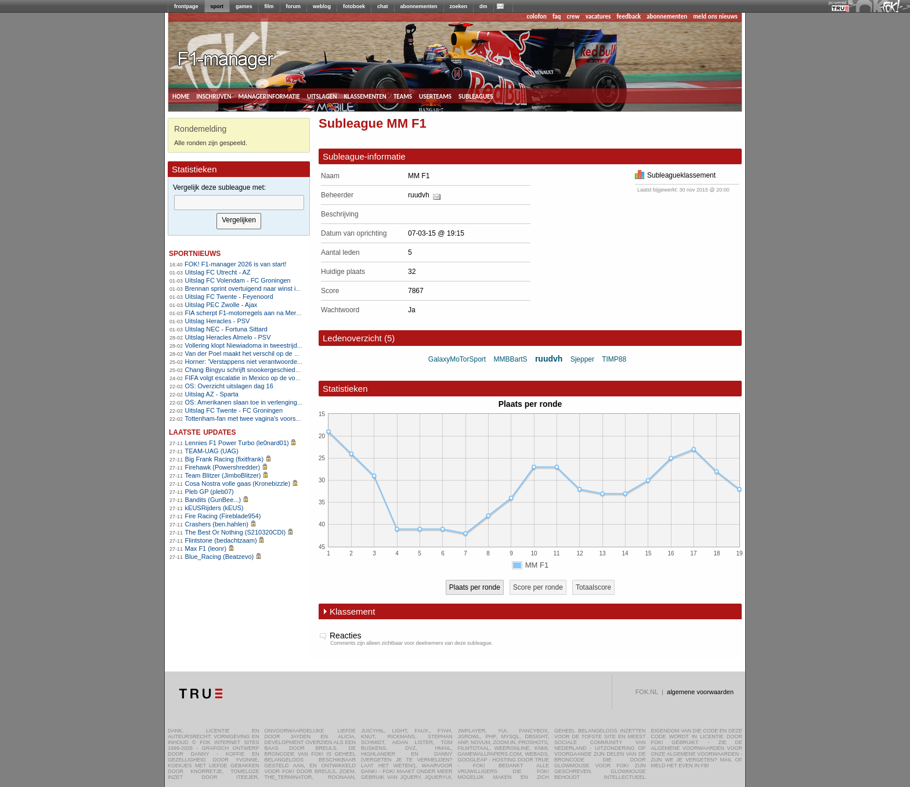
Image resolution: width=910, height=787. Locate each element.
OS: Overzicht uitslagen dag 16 (229, 385)
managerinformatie (269, 96)
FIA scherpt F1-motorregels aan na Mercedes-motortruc (263, 312)
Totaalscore (593, 587)
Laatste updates (202, 431)
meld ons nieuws (715, 16)
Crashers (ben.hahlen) (216, 524)
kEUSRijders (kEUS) (214, 507)
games (244, 6)
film (269, 6)
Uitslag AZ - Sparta (212, 394)
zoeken (459, 6)
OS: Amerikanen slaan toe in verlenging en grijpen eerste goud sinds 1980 (290, 402)
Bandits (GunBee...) (213, 499)
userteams (435, 96)
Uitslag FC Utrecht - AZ (218, 272)
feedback (629, 16)
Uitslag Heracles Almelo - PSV (228, 337)
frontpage (186, 6)
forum (293, 6)
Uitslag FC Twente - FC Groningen (234, 410)
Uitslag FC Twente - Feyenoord (229, 296)
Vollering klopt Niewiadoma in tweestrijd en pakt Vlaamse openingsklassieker (294, 345)
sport (217, 6)
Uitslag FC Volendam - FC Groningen (238, 280)
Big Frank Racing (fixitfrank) (224, 459)
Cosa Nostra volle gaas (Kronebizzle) (238, 483)
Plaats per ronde (474, 587)
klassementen (365, 96)
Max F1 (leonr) (206, 548)
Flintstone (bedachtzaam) (221, 540)
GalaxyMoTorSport (457, 359)
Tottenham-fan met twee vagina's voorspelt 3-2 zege (259, 418)
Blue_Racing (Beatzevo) (219, 556)
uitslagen (322, 96)
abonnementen (419, 6)
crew (573, 16)
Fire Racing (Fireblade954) (223, 515)
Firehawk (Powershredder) (223, 467)
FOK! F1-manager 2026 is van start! (235, 264)
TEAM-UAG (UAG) (212, 450)
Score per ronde (538, 587)
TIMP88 (614, 359)
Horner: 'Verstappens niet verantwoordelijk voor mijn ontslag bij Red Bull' (287, 361)
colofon (537, 16)
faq (556, 16)
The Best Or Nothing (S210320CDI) (235, 532)
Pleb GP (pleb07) (209, 491)
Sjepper (582, 359)
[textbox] (239, 202)
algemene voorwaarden (700, 691)
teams (402, 96)
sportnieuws (195, 252)
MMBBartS (511, 359)
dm (483, 6)
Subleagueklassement (675, 175)
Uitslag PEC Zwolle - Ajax (221, 304)
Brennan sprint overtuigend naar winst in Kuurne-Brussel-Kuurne (276, 288)
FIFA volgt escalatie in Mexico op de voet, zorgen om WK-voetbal (277, 377)
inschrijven (213, 96)
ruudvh (418, 195)
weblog (322, 6)
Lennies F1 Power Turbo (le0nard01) (237, 442)
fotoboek (354, 6)
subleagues (475, 96)
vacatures (598, 16)
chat (382, 6)
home (180, 96)
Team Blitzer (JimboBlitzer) (223, 475)
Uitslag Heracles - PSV (217, 320)
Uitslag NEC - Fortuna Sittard (226, 329)
